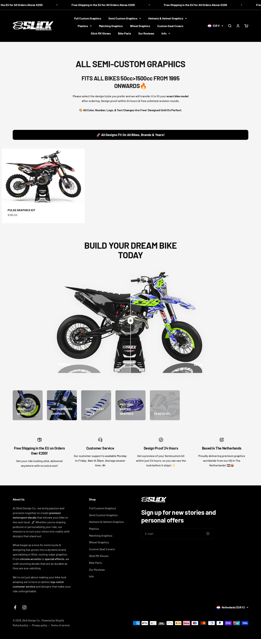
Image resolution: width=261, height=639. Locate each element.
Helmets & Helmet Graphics (167, 18)
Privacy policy (39, 625)
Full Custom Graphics (87, 18)
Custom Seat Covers (170, 26)
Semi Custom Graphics (124, 18)
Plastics (85, 26)
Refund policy (20, 625)
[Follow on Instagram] (24, 607)
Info (165, 33)
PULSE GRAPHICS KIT (21, 210)
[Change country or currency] (215, 26)
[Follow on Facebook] (15, 607)
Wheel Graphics (140, 26)
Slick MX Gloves (101, 33)
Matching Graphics (111, 26)
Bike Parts (124, 33)
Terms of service (60, 625)
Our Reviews (146, 33)
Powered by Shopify (53, 620)
